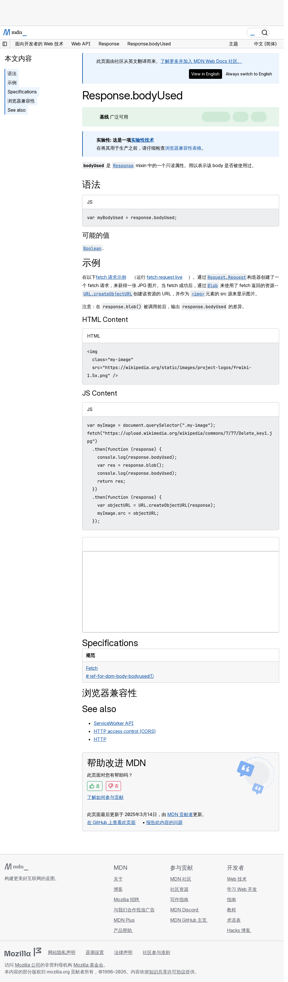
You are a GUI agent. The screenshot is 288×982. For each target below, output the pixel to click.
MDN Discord (184, 910)
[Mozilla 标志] (23, 952)
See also (16, 110)
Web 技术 (237, 879)
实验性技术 (142, 140)
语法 (12, 73)
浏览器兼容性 (21, 101)
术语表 (234, 920)
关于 (118, 879)
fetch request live (164, 277)
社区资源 (179, 889)
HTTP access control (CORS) (125, 731)
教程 (231, 910)
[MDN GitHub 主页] (8, 912)
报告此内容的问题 (164, 822)
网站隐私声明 (61, 952)
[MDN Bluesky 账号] (18, 912)
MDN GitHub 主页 (189, 920)
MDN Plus (124, 920)
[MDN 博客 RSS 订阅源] (49, 912)
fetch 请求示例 (111, 277)
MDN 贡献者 (180, 814)
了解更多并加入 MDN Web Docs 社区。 (201, 61)
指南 (231, 899)
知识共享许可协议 (167, 972)
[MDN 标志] (16, 866)
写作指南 (179, 899)
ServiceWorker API (114, 723)
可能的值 (96, 235)
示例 (12, 82)
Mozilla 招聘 (127, 899)
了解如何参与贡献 (105, 797)
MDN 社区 (180, 879)
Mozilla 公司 (27, 965)
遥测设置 (95, 952)
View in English (205, 73)
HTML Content (105, 319)
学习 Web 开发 (242, 889)
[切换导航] (277, 32)
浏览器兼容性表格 (183, 148)
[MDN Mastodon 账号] (38, 912)
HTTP (100, 739)
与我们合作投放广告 (134, 910)
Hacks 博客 (239, 930)
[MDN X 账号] (28, 912)
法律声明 (123, 952)
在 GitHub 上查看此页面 (111, 822)
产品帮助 (123, 930)
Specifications (22, 92)
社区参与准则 (156, 952)
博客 (118, 889)
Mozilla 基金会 (88, 965)
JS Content (99, 393)
